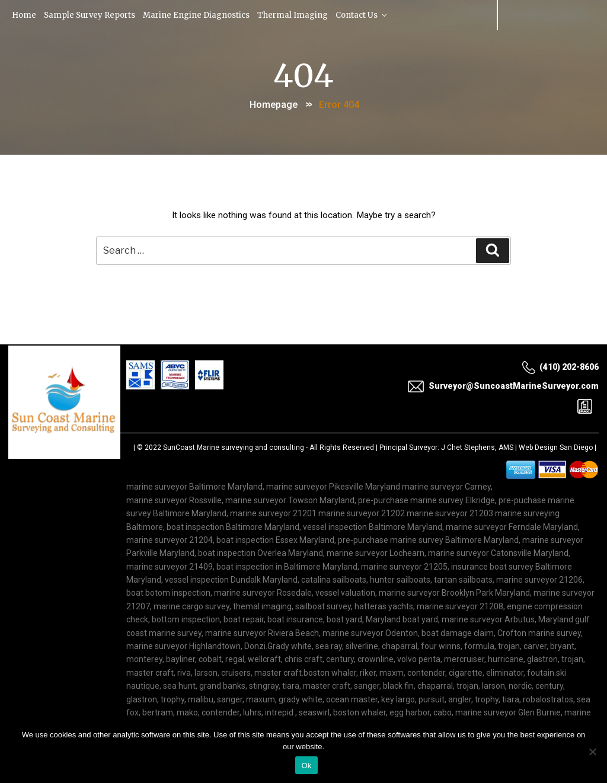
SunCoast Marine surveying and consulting (233, 449)
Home (24, 14)
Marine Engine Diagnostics (198, 14)
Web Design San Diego (556, 449)
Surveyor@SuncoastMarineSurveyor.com (503, 387)
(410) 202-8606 (560, 367)
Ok (306, 765)
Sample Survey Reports (91, 14)
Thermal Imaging (295, 14)
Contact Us (364, 14)
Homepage (274, 102)
